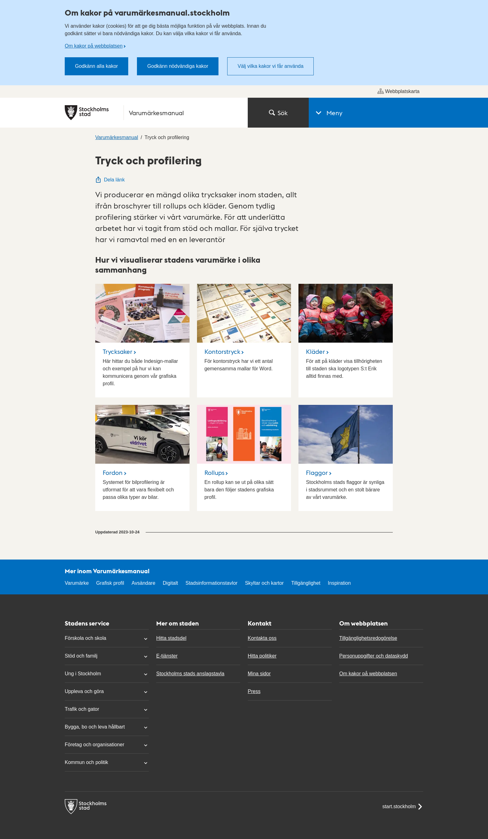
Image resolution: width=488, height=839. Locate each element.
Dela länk (110, 179)
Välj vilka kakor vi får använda (270, 66)
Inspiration (339, 583)
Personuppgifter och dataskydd (373, 656)
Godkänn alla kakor (96, 66)
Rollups (214, 472)
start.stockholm (402, 807)
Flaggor (317, 472)
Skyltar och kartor (264, 583)
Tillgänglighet (306, 583)
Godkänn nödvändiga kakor (177, 66)
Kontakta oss (262, 638)
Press (254, 691)
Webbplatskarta (399, 91)
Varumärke (77, 583)
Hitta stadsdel (171, 638)
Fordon (113, 472)
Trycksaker (117, 351)
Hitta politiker (262, 656)
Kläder (315, 351)
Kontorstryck (222, 351)
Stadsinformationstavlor (211, 583)
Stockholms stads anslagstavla (190, 673)
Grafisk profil (110, 583)
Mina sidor (259, 673)
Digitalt (170, 583)
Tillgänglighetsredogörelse (368, 638)
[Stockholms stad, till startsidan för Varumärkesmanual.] (152, 112)
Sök (278, 113)
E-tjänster (166, 656)
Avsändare (143, 583)
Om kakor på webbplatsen (94, 46)
